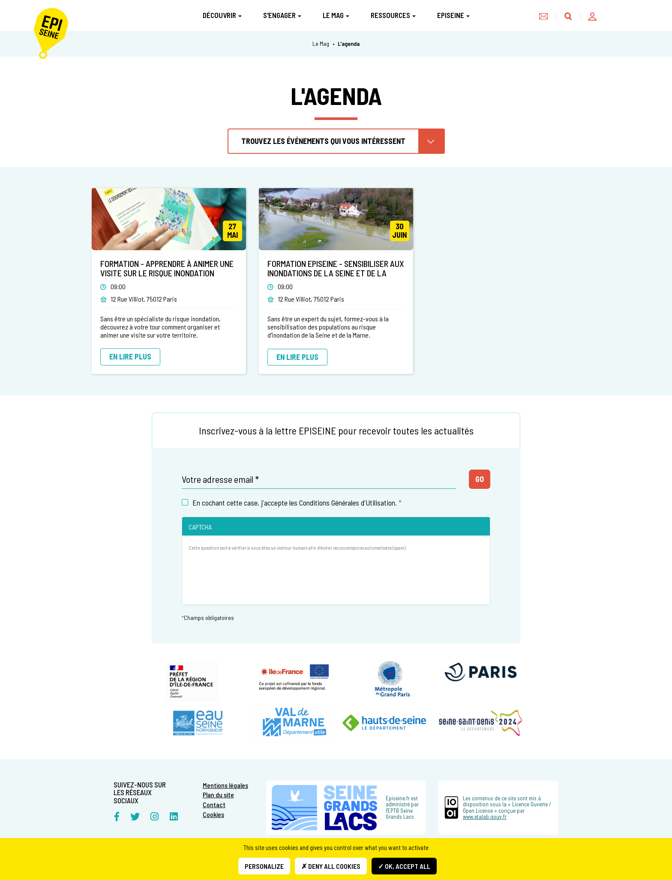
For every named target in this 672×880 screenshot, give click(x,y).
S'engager (282, 15)
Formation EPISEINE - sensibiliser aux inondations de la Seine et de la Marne (335, 273)
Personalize (264, 866)
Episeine (453, 15)
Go (479, 479)
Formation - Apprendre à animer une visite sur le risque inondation (167, 268)
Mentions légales (225, 785)
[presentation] (254, 581)
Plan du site (218, 794)
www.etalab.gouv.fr (485, 816)
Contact (214, 804)
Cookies (213, 814)
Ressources (393, 15)
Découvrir (222, 15)
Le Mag (336, 15)
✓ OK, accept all (404, 866)
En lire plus (130, 356)
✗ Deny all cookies (330, 866)
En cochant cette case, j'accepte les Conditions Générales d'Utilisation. (292, 502)
